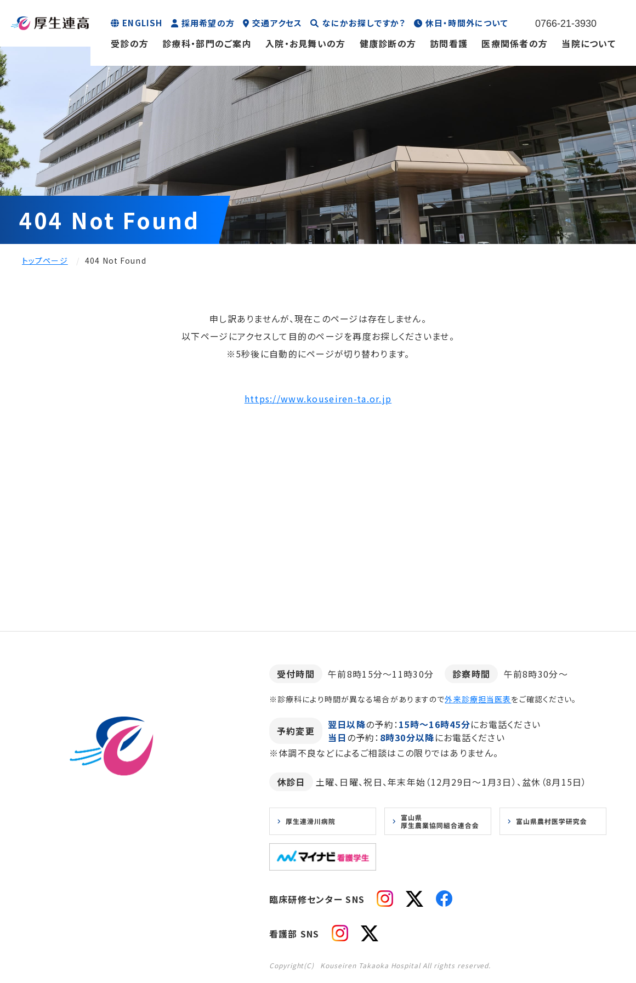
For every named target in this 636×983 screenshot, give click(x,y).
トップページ (45, 260)
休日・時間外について (466, 23)
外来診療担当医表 (478, 699)
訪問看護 (449, 43)
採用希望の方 (208, 23)
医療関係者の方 (514, 43)
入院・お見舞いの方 (305, 43)
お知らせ (71, 890)
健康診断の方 (388, 43)
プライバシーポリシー (142, 890)
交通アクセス (277, 23)
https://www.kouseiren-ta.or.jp (318, 398)
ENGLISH (142, 23)
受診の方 (130, 43)
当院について (588, 43)
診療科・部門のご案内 (207, 43)
